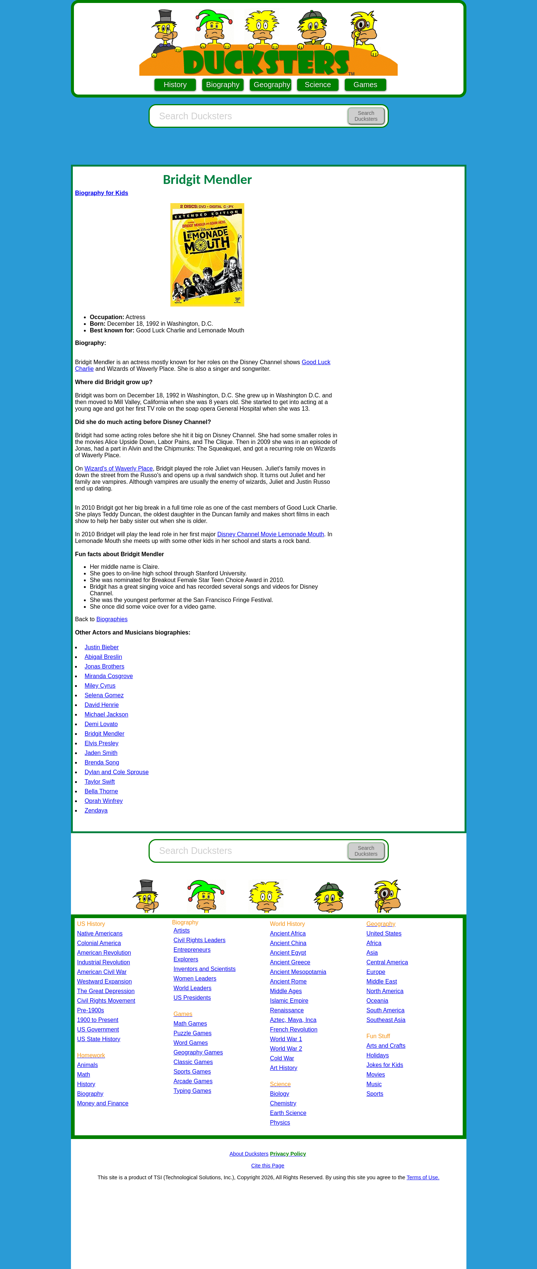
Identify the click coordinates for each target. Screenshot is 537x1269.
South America (386, 1010)
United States (384, 933)
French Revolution (293, 1029)
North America (385, 991)
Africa (374, 943)
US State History (98, 1039)
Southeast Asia (386, 1020)
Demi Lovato (101, 724)
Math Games (190, 1023)
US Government (98, 1029)
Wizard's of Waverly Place (119, 468)
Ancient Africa (288, 933)
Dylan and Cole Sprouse (117, 772)
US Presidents (192, 998)
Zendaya (96, 810)
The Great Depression (106, 991)
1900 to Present (98, 1020)
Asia (372, 953)
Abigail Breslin (103, 657)
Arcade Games (193, 1081)
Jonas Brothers (105, 666)
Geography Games (198, 1052)
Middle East (382, 981)
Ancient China (288, 943)
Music (374, 1084)
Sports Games (192, 1071)
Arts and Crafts (386, 1046)
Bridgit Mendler (105, 734)
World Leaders (193, 988)
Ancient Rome (288, 981)
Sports (375, 1094)
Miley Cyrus (100, 686)
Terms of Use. (423, 1177)
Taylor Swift (100, 782)
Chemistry (283, 1103)
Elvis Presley (102, 743)
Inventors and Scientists (205, 969)
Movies (376, 1074)
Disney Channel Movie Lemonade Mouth (270, 534)
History (175, 85)
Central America (387, 962)
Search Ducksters (365, 116)
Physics (280, 1122)
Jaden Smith (101, 753)
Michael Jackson (106, 714)
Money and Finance (103, 1103)
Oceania (377, 1001)
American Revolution (104, 953)
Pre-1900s (90, 1010)
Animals (87, 1065)
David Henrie (102, 705)
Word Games (191, 1043)
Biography (222, 85)
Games (365, 85)
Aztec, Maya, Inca (293, 1020)
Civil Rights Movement (106, 1001)
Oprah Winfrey (104, 801)
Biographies (112, 619)
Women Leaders (195, 978)
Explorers (186, 959)
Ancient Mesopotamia (298, 972)
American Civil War (102, 972)
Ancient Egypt (288, 953)
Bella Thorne (101, 791)
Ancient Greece (290, 962)
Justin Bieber (102, 647)
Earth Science (288, 1113)
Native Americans (100, 933)
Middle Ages (286, 991)
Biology (279, 1094)
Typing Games (192, 1091)
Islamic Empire (289, 1001)
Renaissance (287, 1010)
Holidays (378, 1055)
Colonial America (99, 943)
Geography (272, 85)
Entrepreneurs (192, 950)
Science (318, 85)
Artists (182, 930)
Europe (376, 972)
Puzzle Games (193, 1033)
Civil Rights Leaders (200, 940)
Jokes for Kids (385, 1065)
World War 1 (286, 1039)
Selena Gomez (104, 695)
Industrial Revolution (103, 962)
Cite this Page (268, 1166)
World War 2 (286, 1049)
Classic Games (193, 1062)
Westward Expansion (104, 981)
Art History (284, 1068)
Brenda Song (102, 762)
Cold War (282, 1058)
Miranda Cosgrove (109, 676)
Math (83, 1074)
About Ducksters (249, 1154)
